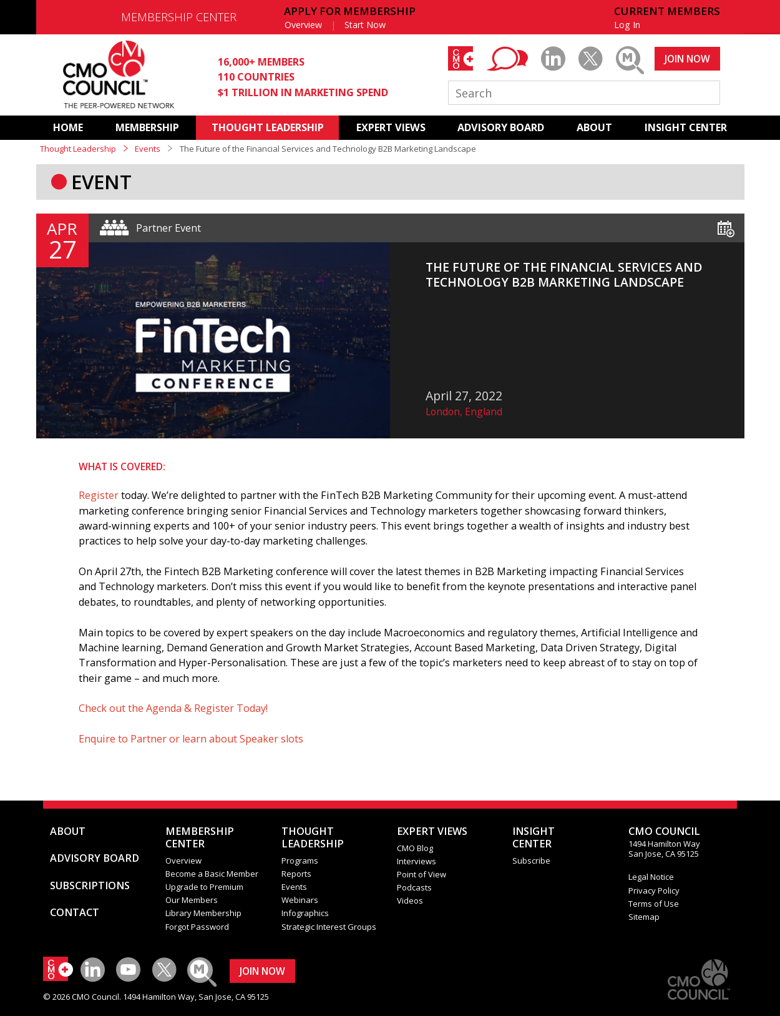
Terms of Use (653, 903)
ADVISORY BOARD (500, 127)
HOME (68, 127)
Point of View (421, 874)
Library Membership (203, 913)
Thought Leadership (78, 148)
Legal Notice (651, 876)
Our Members (191, 899)
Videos (410, 900)
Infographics (305, 913)
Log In (627, 25)
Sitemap (644, 916)
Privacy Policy (654, 890)
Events (147, 148)
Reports (296, 873)
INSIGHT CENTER (686, 127)
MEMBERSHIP (147, 127)
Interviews (416, 861)
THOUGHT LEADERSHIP (268, 127)
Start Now (365, 25)
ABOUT (594, 127)
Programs (299, 860)
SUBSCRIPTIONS (90, 885)
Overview (303, 25)
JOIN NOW (687, 59)
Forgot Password (197, 926)
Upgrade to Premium (204, 886)
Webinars (299, 899)
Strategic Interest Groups (328, 926)
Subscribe (531, 860)
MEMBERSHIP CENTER (178, 16)
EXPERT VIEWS (391, 127)
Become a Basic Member (211, 873)
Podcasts (414, 887)
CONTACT (74, 912)
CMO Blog (415, 848)
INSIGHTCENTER (533, 837)
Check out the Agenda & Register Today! (173, 708)
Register (99, 495)
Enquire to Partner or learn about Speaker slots (191, 739)
